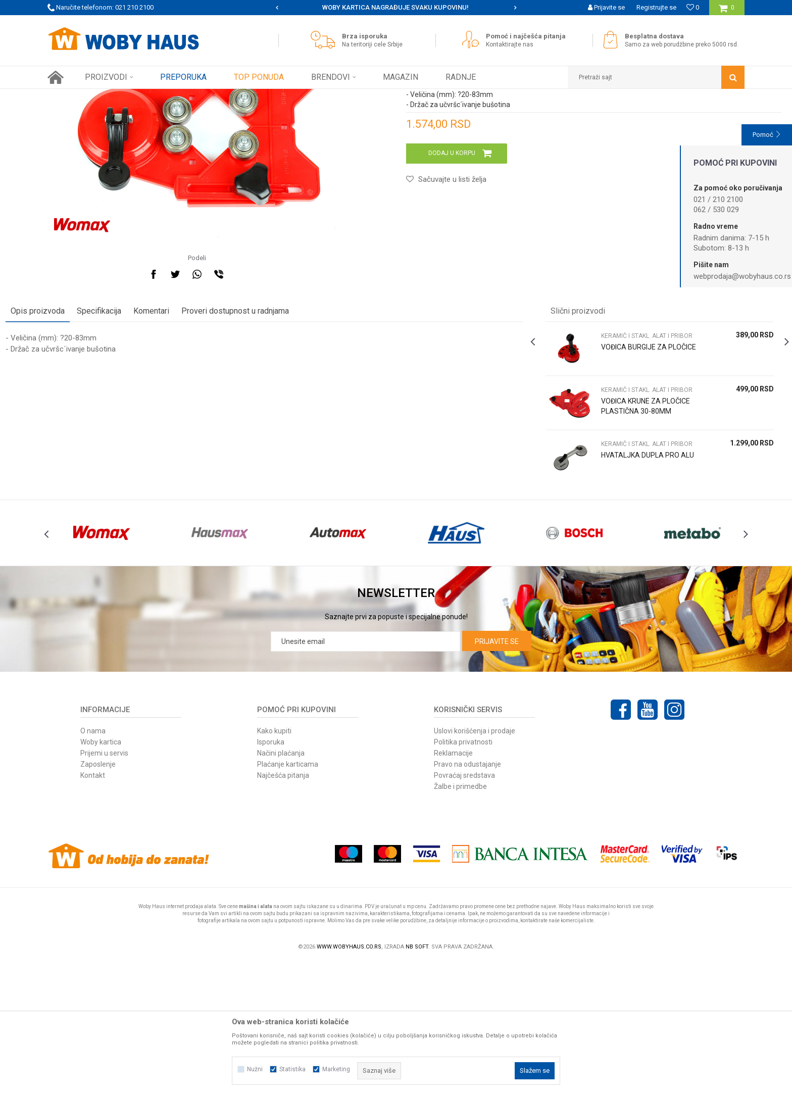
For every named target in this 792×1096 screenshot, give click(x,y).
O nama (93, 864)
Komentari (193, 422)
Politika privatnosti (463, 875)
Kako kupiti (274, 864)
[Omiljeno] (692, 7)
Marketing (336, 1069)
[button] (656, 77)
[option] (396, 7)
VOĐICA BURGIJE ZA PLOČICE (620, 463)
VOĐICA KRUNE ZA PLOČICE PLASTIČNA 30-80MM (626, 522)
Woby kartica (100, 875)
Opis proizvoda (80, 422)
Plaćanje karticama (287, 897)
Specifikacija (141, 422)
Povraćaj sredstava (464, 909)
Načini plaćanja (281, 886)
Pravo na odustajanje (467, 897)
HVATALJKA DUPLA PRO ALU (626, 571)
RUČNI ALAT (156, 96)
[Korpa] (726, 11)
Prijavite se (497, 775)
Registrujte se (656, 7)
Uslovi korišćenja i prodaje (474, 864)
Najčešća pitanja (283, 909)
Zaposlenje (98, 897)
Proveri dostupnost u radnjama (277, 422)
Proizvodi (119, 96)
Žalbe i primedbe (460, 920)
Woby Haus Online (72, 96)
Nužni (255, 1069)
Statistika (292, 1069)
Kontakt (92, 909)
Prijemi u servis (104, 886)
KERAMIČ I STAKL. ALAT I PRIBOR (226, 96)
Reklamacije (453, 886)
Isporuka (270, 875)
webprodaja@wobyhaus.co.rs (742, 276)
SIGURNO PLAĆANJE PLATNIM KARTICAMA (395, 7)
